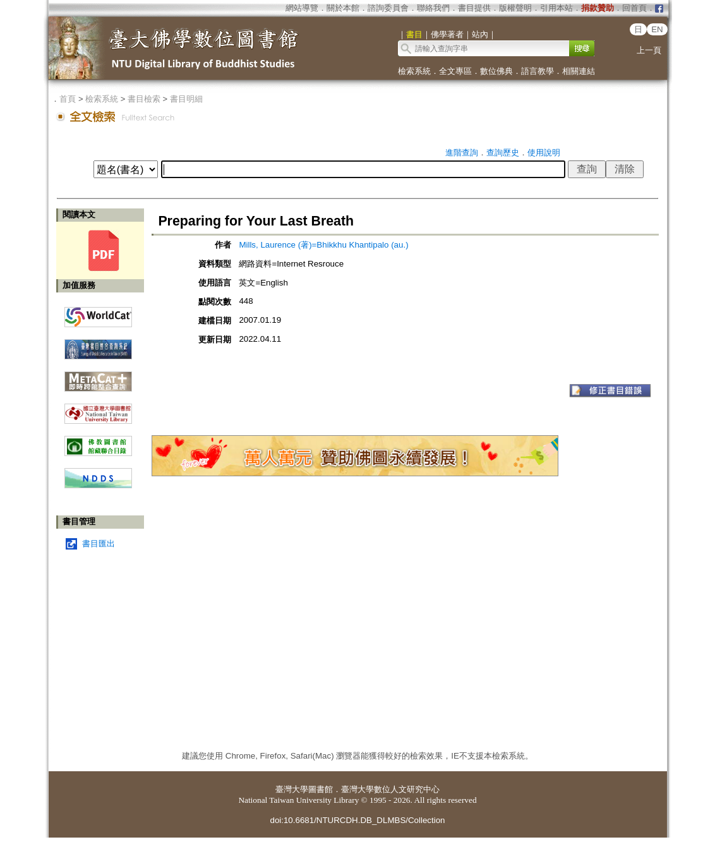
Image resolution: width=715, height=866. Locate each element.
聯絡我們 (433, 8)
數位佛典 (496, 71)
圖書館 (320, 789)
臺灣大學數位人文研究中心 (390, 789)
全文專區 (455, 71)
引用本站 (556, 8)
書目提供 (474, 8)
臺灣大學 (291, 789)
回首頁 (634, 8)
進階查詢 (461, 152)
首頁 (67, 99)
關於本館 (343, 8)
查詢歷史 (502, 152)
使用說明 (543, 152)
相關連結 (578, 71)
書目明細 (186, 99)
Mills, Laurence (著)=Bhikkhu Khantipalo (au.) (323, 245)
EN (657, 29)
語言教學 (537, 71)
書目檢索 (144, 99)
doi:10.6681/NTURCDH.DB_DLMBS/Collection (357, 820)
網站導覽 (301, 8)
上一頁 (649, 50)
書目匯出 (98, 543)
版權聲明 (515, 8)
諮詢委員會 (388, 8)
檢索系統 (414, 71)
